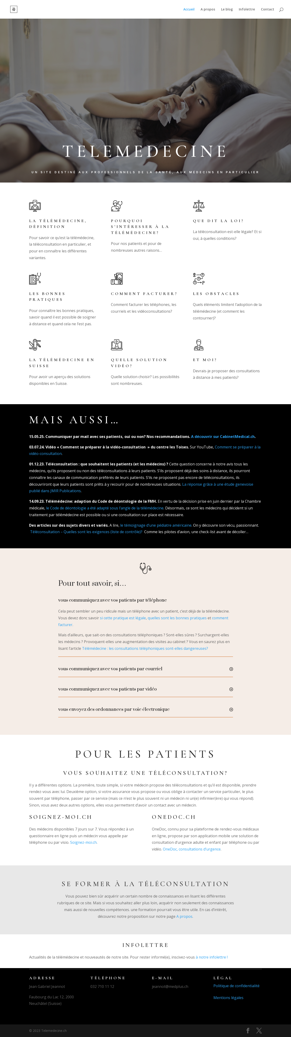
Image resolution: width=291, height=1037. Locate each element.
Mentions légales (228, 997)
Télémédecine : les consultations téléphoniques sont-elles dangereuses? (145, 648)
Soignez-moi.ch (83, 842)
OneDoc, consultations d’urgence (192, 849)
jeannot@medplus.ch (170, 986)
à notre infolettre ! (212, 957)
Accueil (189, 9)
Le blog (227, 9)
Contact (267, 9)
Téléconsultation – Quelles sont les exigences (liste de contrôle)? (86, 531)
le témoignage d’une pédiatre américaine (156, 525)
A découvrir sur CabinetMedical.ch (223, 436)
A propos (208, 9)
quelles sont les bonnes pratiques (177, 617)
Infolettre (247, 9)
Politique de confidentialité (236, 985)
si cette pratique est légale (123, 617)
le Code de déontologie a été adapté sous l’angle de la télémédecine (105, 508)
